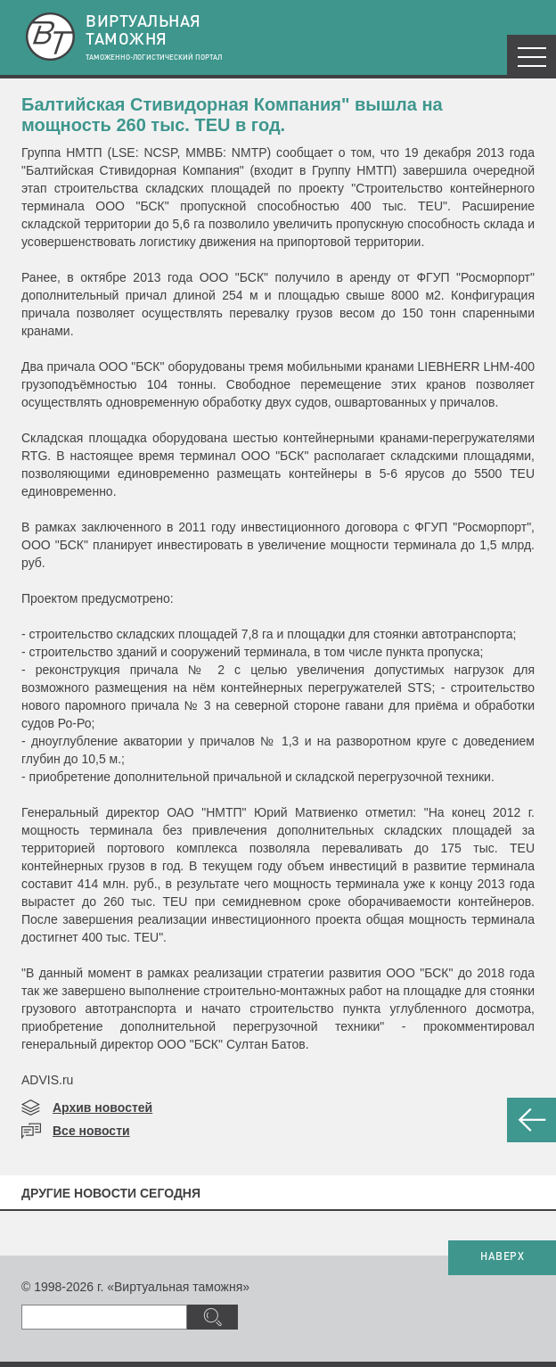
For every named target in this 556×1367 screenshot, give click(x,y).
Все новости (91, 1131)
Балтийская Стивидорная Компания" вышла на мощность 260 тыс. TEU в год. (232, 115)
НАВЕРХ (502, 1257)
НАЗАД (531, 1120)
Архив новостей (102, 1107)
